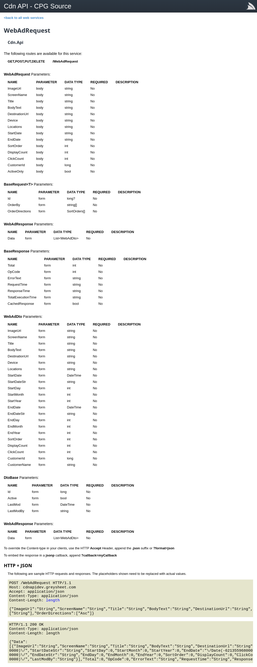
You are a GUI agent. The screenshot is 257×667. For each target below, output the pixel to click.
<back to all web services (24, 18)
